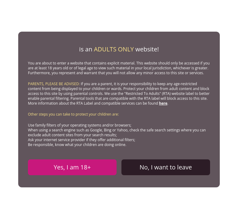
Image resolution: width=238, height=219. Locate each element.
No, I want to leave (166, 167)
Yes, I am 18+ (72, 167)
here (163, 103)
